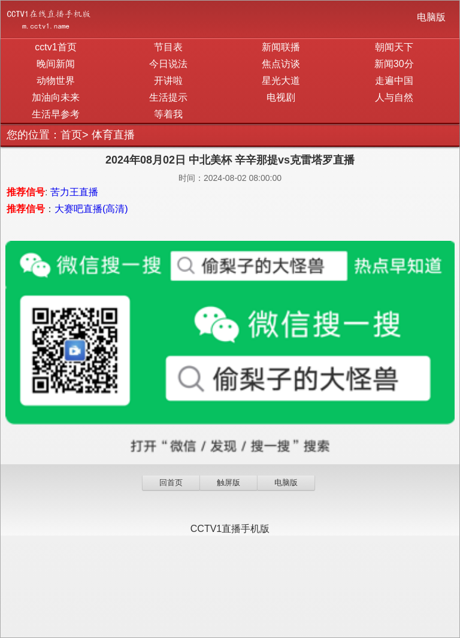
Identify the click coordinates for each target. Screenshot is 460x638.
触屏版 (228, 482)
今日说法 (168, 64)
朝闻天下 (394, 47)
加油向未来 (56, 97)
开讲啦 (168, 80)
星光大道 (281, 80)
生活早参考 (56, 114)
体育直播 (113, 135)
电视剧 (281, 97)
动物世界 (56, 80)
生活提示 (168, 97)
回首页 (171, 482)
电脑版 (431, 17)
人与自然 (394, 97)
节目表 (168, 47)
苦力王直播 (74, 192)
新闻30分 (394, 64)
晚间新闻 (56, 64)
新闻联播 (281, 47)
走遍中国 (394, 80)
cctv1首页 (55, 47)
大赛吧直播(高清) (91, 209)
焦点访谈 (281, 64)
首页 (71, 135)
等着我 (168, 114)
